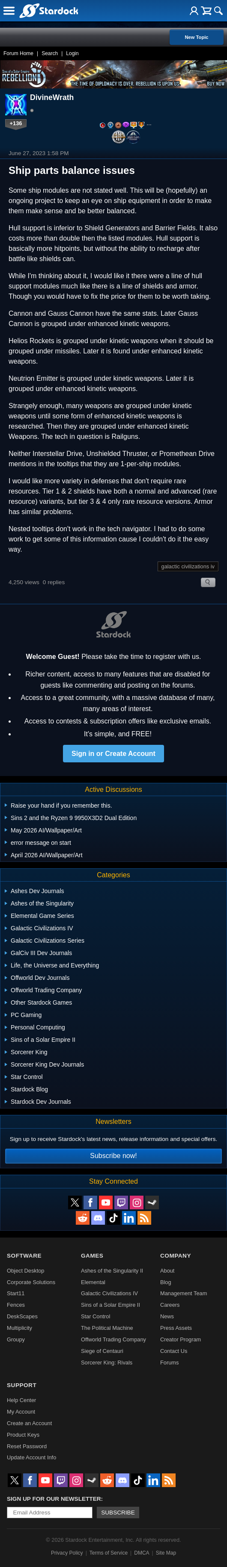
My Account (21, 1411)
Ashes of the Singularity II (112, 1270)
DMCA (141, 1553)
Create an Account (29, 1423)
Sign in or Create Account (113, 753)
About (167, 1270)
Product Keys (23, 1435)
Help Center (21, 1400)
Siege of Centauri (102, 1351)
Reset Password (27, 1446)
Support (21, 1385)
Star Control (95, 1316)
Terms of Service (109, 1553)
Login (72, 53)
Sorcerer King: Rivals (106, 1362)
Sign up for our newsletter (54, 1499)
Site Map (166, 1553)
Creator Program (180, 1339)
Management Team (183, 1293)
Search (50, 53)
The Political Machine (107, 1328)
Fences (16, 1305)
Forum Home (18, 53)
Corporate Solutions (31, 1282)
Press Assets (176, 1328)
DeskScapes (22, 1316)
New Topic (196, 37)
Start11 (15, 1293)
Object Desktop (26, 1270)
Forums (169, 1362)
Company (175, 1255)
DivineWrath (52, 97)
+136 (16, 123)
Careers (170, 1305)
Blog (165, 1282)
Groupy (16, 1339)
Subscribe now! (113, 1155)
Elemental (93, 1282)
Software (24, 1255)
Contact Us (173, 1351)
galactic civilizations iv (188, 566)
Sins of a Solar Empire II (110, 1305)
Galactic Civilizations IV (109, 1293)
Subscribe (118, 1512)
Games (92, 1255)
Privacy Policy (67, 1553)
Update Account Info (31, 1457)
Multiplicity (19, 1328)
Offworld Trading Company (113, 1339)
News (167, 1316)
